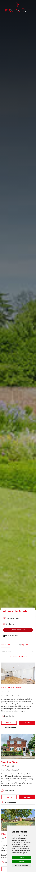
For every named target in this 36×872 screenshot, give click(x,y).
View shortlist (8, 624)
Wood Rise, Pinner (9, 762)
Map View (23, 644)
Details (27, 722)
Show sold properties (10, 636)
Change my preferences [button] (21, 865)
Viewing (9, 722)
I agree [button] (22, 857)
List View (5, 644)
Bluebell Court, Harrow (11, 687)
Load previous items (18, 657)
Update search (18, 630)
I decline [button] (21, 861)
